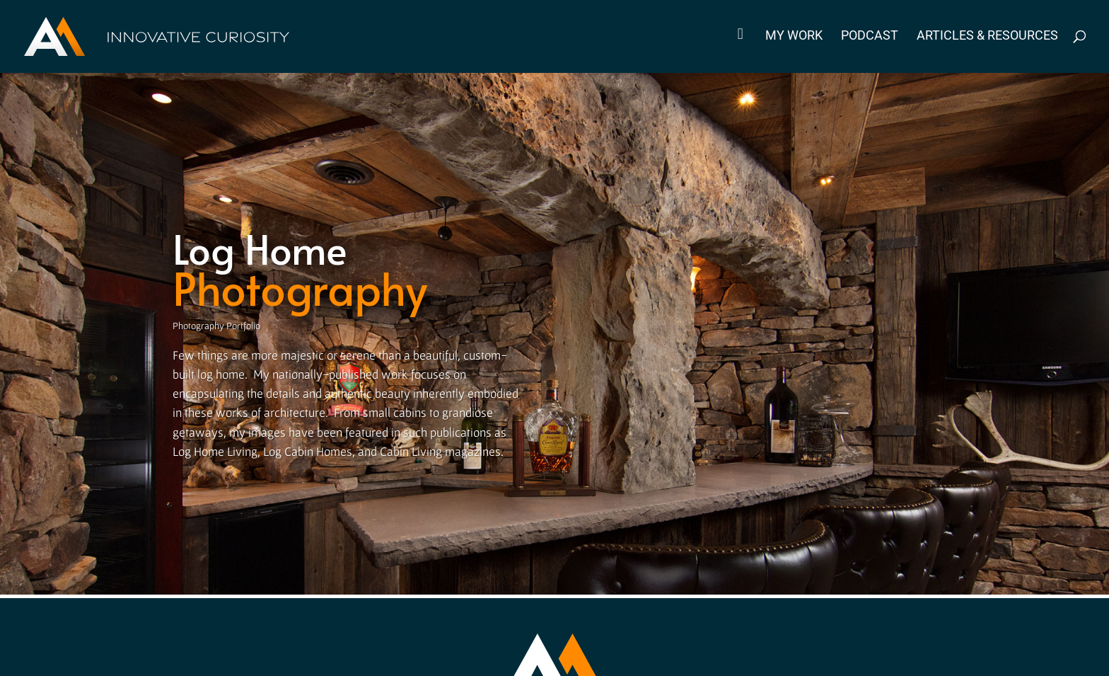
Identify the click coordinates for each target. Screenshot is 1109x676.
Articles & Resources (987, 36)
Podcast (869, 36)
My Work (794, 36)
